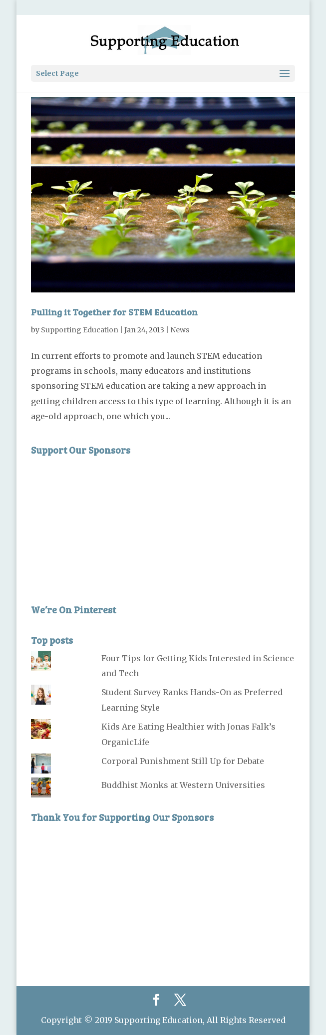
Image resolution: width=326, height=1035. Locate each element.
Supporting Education (79, 329)
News (179, 329)
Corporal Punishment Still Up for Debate (182, 761)
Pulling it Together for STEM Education (114, 312)
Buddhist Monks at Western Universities (183, 785)
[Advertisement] (106, 522)
